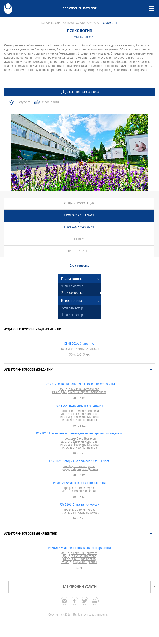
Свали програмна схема (83, 92)
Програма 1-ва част (79, 216)
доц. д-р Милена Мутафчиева (79, 389)
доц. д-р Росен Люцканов (79, 491)
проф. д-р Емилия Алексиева (79, 411)
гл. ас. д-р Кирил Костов (79, 559)
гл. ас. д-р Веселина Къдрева (79, 417)
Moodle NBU (50, 102)
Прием (79, 239)
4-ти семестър (72, 315)
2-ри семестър (72, 293)
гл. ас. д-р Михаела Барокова (79, 513)
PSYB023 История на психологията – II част (79, 461)
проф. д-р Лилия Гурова (79, 466)
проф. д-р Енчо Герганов (79, 438)
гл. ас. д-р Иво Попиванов (79, 420)
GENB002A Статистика (79, 343)
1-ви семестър (72, 286)
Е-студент (23, 102)
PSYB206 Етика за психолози (79, 504)
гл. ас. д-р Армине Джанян (79, 562)
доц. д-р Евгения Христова (79, 414)
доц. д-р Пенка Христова (79, 556)
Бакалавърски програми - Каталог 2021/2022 (70, 23)
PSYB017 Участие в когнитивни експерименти (79, 548)
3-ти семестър (72, 308)
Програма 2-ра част (79, 228)
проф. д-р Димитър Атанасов (79, 349)
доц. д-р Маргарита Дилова (79, 469)
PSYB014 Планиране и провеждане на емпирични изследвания (79, 433)
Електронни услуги (79, 587)
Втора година (71, 301)
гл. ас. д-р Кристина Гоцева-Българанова (79, 392)
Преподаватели (79, 251)
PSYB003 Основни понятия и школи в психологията (79, 384)
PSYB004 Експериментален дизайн (79, 406)
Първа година (71, 278)
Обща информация (79, 204)
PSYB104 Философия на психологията (79, 483)
